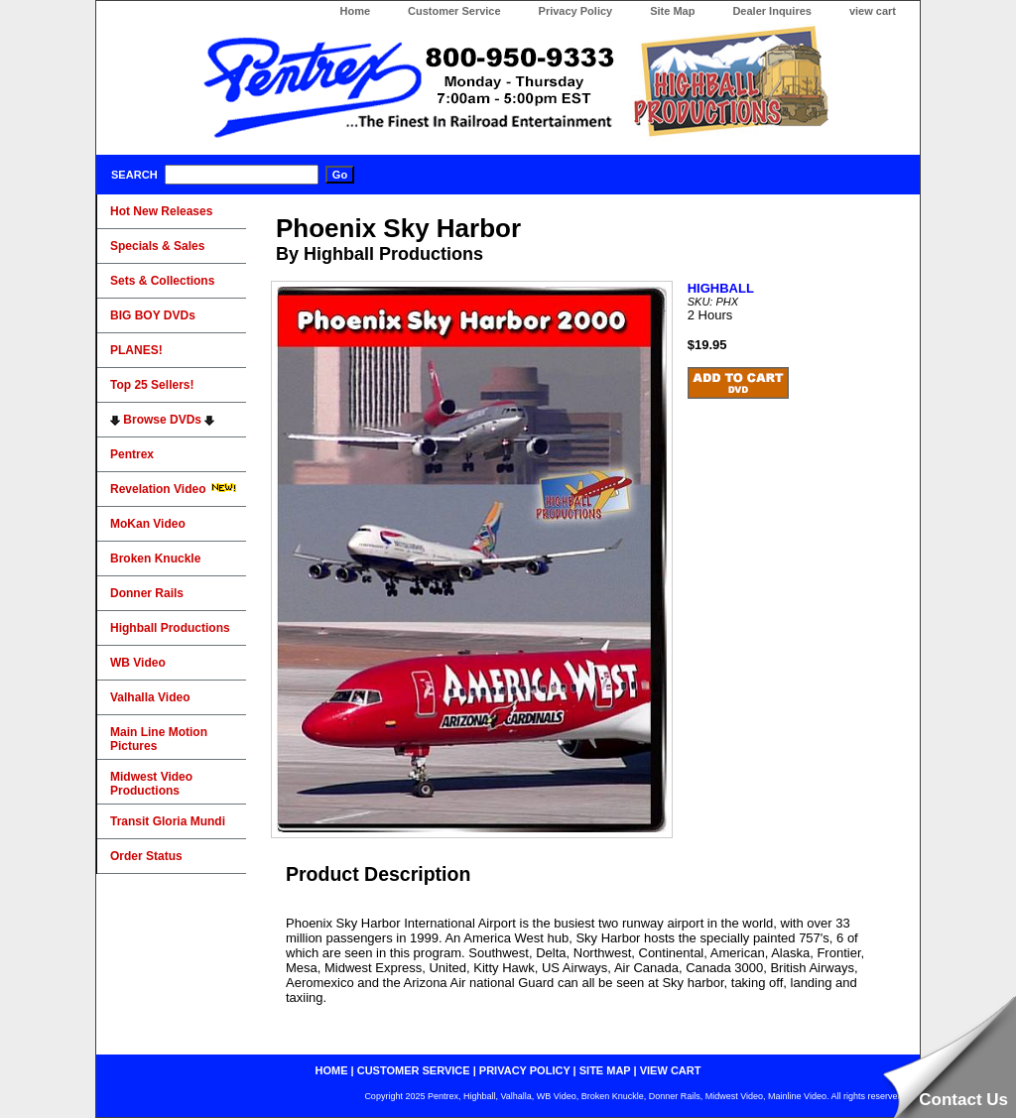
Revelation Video (173, 489)
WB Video (138, 663)
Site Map (672, 11)
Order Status (146, 856)
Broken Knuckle (155, 558)
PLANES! (136, 350)
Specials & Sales (157, 246)
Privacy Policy (576, 11)
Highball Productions (170, 628)
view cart (872, 11)
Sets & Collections (162, 281)
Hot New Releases (161, 211)
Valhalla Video (150, 697)
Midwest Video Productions (151, 784)
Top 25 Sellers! (151, 385)
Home (354, 11)
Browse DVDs (162, 420)
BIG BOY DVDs (152, 315)
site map (605, 1070)
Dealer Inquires (771, 11)
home (332, 1070)
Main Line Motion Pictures (158, 739)
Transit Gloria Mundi (167, 821)
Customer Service (454, 11)
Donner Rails (147, 593)
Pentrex (132, 454)
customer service (413, 1070)
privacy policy (525, 1070)
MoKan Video (148, 524)
